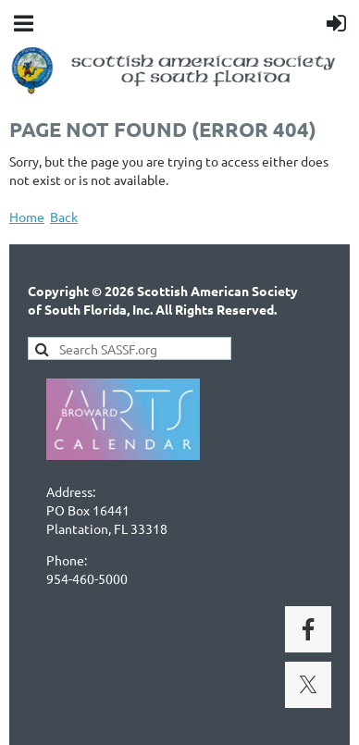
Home (26, 216)
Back (64, 216)
